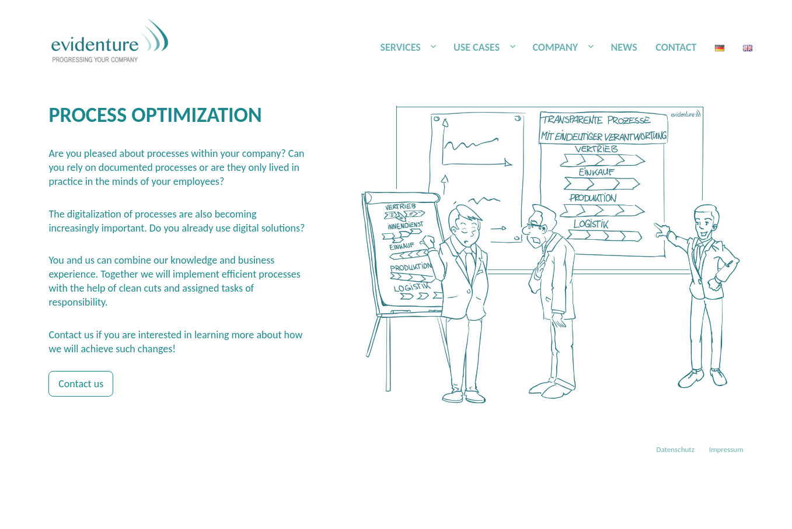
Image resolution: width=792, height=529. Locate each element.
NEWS (623, 47)
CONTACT (675, 47)
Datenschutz (676, 449)
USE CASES (476, 47)
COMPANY (555, 47)
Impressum (726, 449)
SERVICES (400, 47)
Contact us (80, 383)
